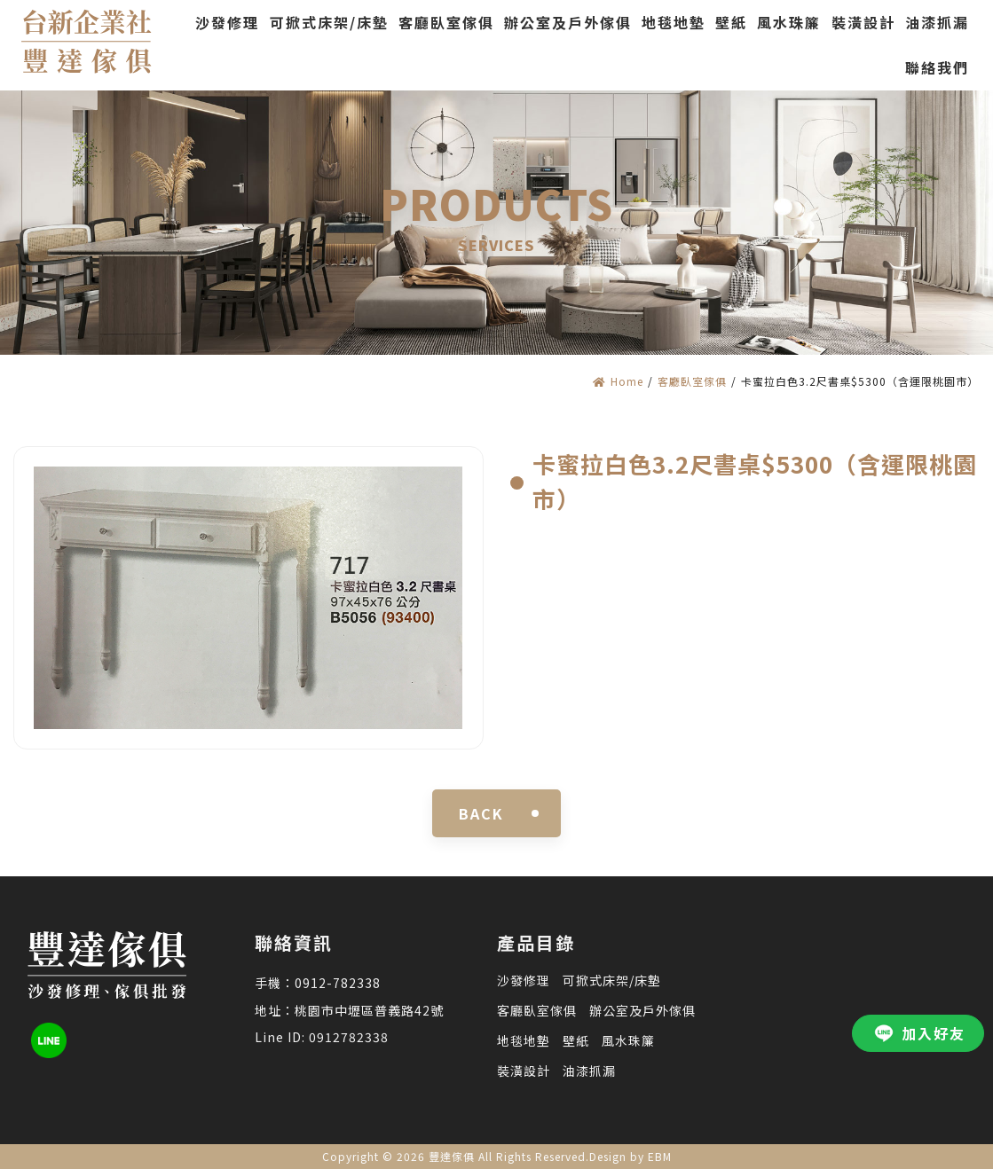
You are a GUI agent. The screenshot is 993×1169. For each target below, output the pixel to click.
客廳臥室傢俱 (692, 380)
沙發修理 (523, 980)
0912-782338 (338, 983)
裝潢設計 (523, 1070)
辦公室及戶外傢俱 (642, 1010)
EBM (660, 1156)
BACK (481, 813)
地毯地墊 (523, 1040)
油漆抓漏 (589, 1070)
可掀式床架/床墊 (612, 980)
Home (618, 380)
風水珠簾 (628, 1040)
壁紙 (576, 1040)
